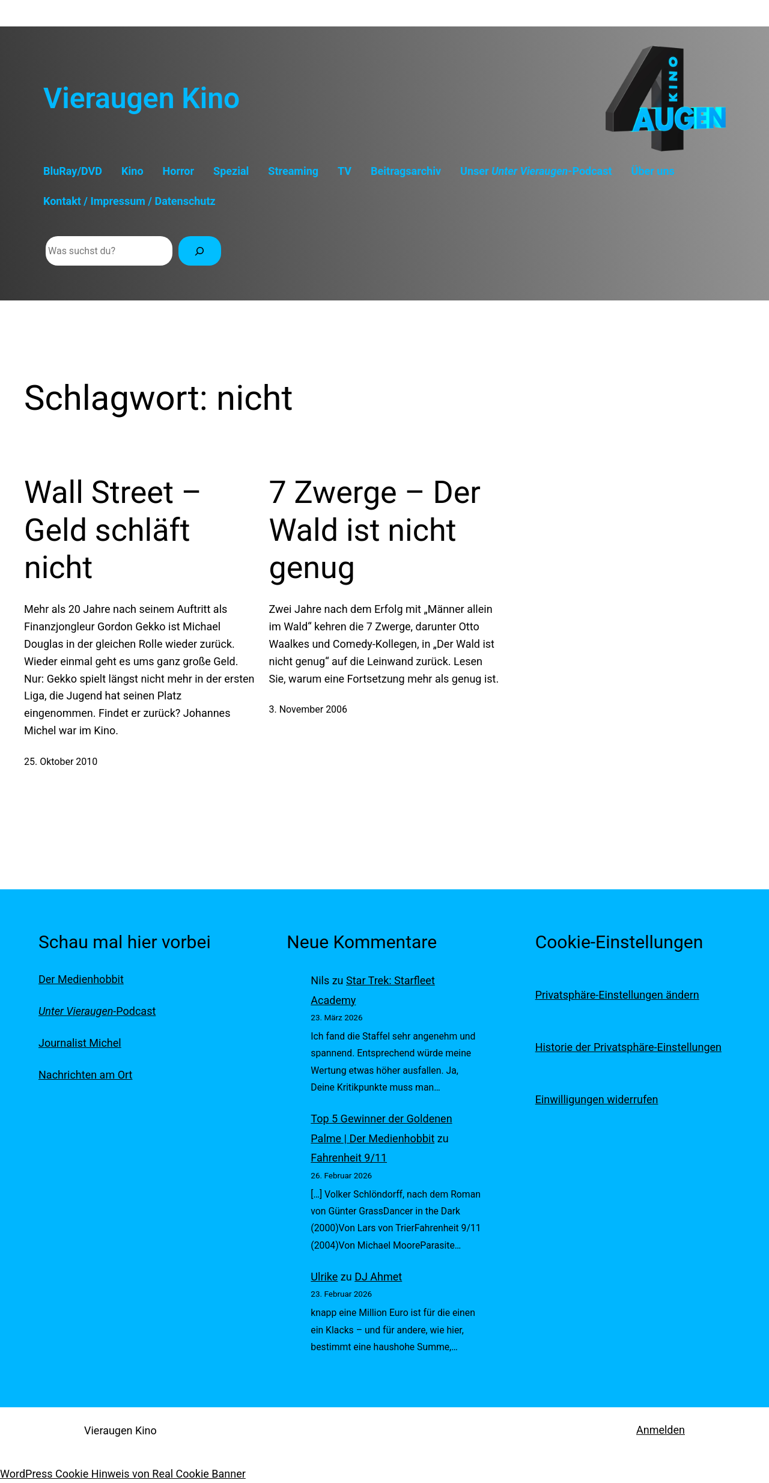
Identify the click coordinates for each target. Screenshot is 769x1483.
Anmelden (660, 1430)
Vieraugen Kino (141, 98)
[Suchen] (199, 251)
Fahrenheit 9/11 (349, 1157)
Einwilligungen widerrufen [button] (596, 1099)
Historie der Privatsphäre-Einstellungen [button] (628, 1047)
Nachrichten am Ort (85, 1074)
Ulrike (324, 1276)
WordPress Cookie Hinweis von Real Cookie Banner (123, 1473)
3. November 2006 (308, 709)
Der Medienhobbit (81, 979)
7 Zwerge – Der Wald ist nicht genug (375, 530)
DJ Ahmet (378, 1276)
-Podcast (97, 1011)
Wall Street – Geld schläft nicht (113, 530)
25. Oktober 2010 (60, 761)
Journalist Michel (79, 1043)
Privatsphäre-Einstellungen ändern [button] (617, 994)
